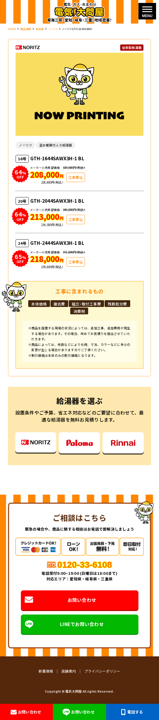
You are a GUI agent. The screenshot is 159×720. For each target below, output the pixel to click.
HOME (12, 29)
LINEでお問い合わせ (64, 624)
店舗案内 (68, 670)
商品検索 (25, 29)
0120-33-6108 (84, 564)
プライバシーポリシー (102, 670)
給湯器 (40, 29)
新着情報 (46, 670)
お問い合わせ (60, 600)
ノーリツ (53, 29)
